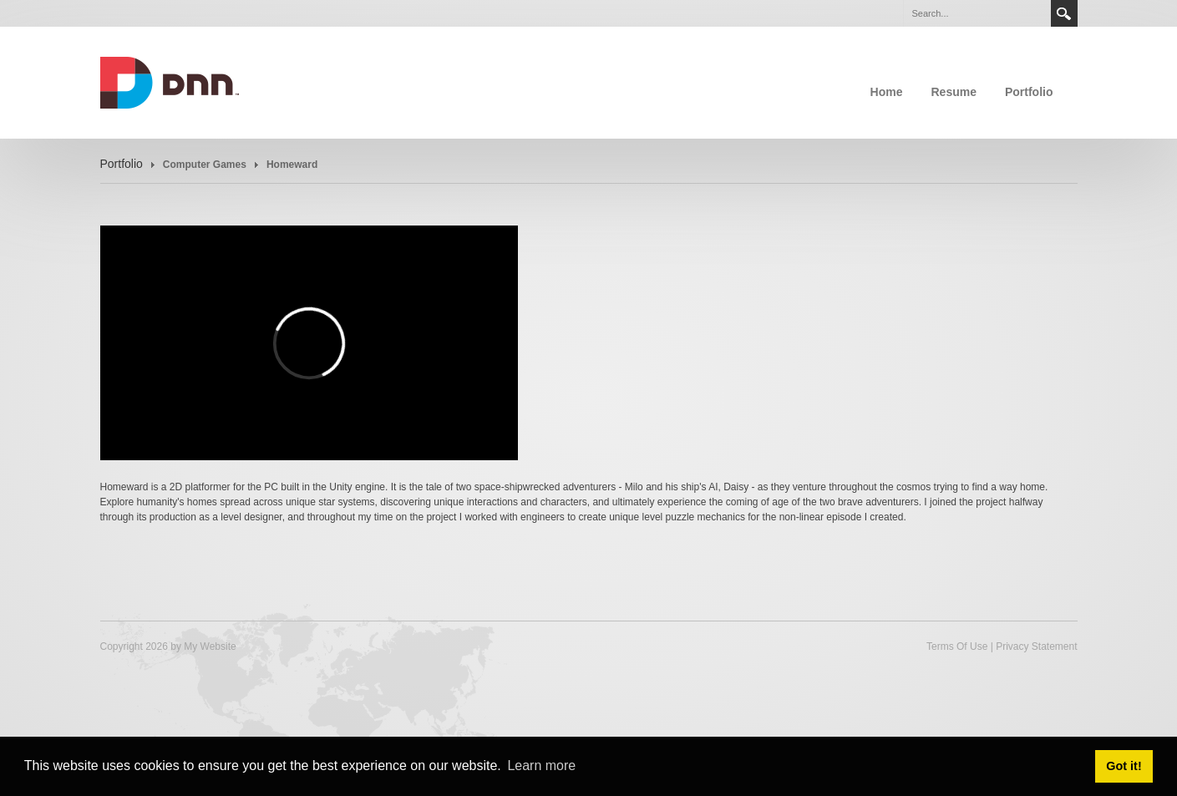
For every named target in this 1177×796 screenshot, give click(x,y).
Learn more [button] (541, 765)
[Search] (976, 13)
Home (886, 92)
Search (1064, 13)
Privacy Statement (1036, 646)
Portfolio (1029, 92)
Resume (953, 92)
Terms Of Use (956, 646)
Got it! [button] (1123, 766)
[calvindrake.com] (170, 81)
